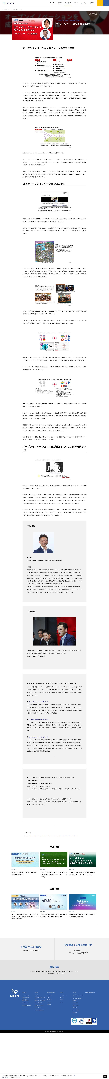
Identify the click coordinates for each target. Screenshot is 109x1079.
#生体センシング (42, 865)
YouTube (49, 1050)
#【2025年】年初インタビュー (31, 865)
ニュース (76, 3)
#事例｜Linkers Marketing (60, 860)
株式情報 (74, 1046)
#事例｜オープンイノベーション (43, 862)
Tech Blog (49, 1040)
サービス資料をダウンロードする (54, 763)
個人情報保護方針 (38, 1048)
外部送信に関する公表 (39, 1055)
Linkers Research (25, 1048)
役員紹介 (36, 1038)
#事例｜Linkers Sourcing (30, 862)
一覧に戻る (54, 961)
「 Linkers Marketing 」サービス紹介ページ (39, 724)
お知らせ (62, 1038)
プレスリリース (63, 1040)
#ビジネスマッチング (49, 860)
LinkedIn (49, 1047)
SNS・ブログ (68, 3)
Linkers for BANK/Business (25, 1046)
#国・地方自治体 (64, 865)
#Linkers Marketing (71, 860)
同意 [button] (105, 1076)
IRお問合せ (75, 1058)
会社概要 (36, 1040)
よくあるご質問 (76, 1055)
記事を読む (54, 663)
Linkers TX (24, 1038)
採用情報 (92, 3)
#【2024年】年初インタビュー (71, 862)
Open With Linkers (51, 1038)
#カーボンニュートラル (29, 860)
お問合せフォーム (78, 986)
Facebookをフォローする (54, 825)
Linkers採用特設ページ (90, 1038)
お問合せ (100, 2)
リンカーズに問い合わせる (54, 805)
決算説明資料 (75, 1048)
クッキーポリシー (38, 1053)
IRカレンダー (75, 1053)
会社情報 (60, 3)
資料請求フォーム (54, 1018)
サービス (52, 3)
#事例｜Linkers (39, 860)
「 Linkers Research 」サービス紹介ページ (39, 741)
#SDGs (49, 865)
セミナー (62, 1045)
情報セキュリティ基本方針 (40, 1046)
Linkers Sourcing (25, 1040)
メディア (62, 1047)
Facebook (49, 1045)
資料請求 (106, 2)
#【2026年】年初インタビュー (57, 862)
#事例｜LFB (56, 865)
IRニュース (75, 1038)
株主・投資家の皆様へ (77, 1043)
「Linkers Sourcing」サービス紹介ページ (39, 706)
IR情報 (84, 3)
